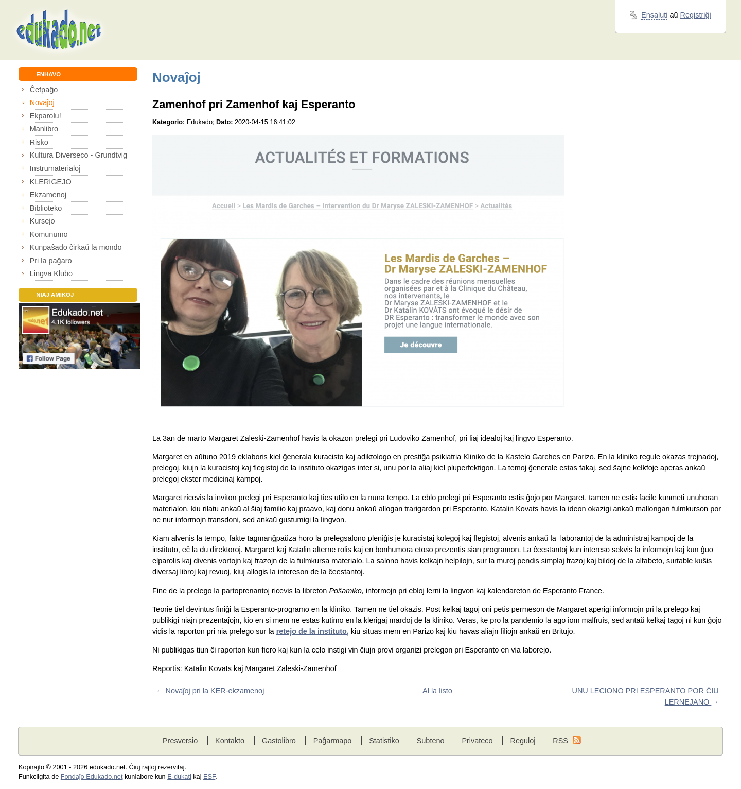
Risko (39, 142)
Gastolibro (279, 740)
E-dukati (179, 776)
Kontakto (229, 740)
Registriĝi (695, 15)
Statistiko (384, 740)
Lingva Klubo (51, 273)
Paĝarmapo (332, 740)
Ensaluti (654, 15)
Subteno (431, 740)
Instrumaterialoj (55, 168)
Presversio (180, 740)
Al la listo (437, 691)
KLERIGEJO (51, 182)
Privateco (477, 740)
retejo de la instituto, (312, 631)
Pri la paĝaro (51, 260)
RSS (560, 740)
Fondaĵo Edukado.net (92, 776)
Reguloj (522, 740)
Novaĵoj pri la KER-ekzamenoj (215, 691)
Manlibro (44, 129)
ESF (209, 776)
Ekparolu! (45, 116)
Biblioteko (46, 208)
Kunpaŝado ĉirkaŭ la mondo (76, 247)
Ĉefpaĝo (44, 89)
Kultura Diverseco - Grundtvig (78, 155)
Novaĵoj (42, 102)
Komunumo (49, 234)
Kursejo (42, 221)
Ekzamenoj (48, 195)
